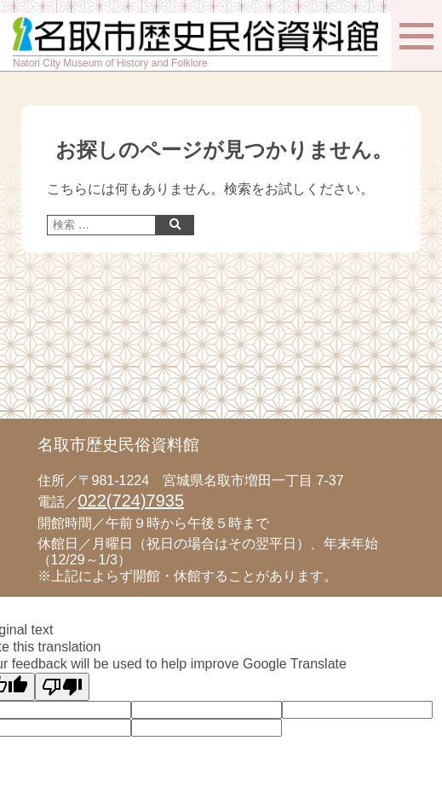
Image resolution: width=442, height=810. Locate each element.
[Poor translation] (62, 687)
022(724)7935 (131, 500)
